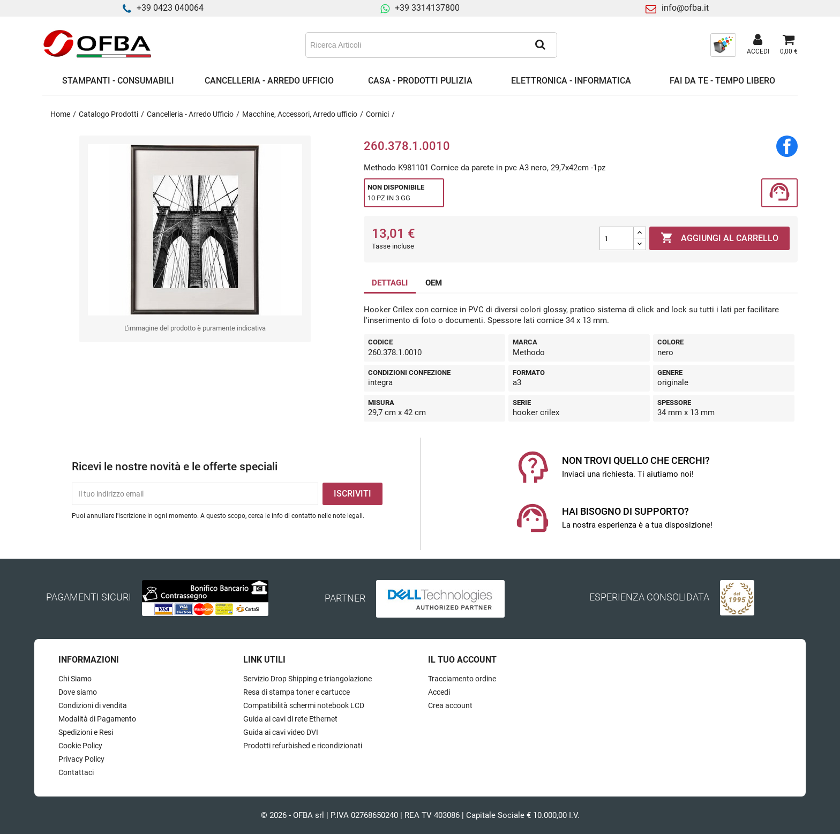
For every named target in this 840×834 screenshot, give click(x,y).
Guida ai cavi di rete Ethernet (290, 719)
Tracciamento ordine (462, 678)
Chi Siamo (75, 678)
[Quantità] (616, 238)
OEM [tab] (433, 283)
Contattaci (76, 772)
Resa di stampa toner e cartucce (296, 692)
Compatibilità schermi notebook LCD (303, 705)
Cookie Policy (80, 745)
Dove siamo (77, 692)
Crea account (450, 705)
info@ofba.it (685, 8)
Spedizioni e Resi (85, 732)
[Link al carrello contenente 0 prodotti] (789, 45)
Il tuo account (462, 660)
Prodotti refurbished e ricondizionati (302, 745)
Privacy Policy (81, 759)
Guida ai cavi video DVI (280, 732)
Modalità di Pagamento (97, 719)
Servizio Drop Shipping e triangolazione (307, 678)
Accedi (439, 692)
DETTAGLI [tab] (390, 283)
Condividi (787, 146)
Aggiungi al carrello (719, 238)
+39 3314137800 (427, 8)
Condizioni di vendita (92, 705)
